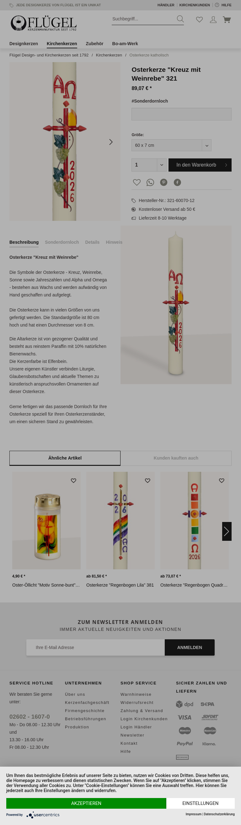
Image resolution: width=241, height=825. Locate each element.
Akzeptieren (86, 803)
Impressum (194, 814)
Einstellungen (200, 803)
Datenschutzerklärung (219, 814)
